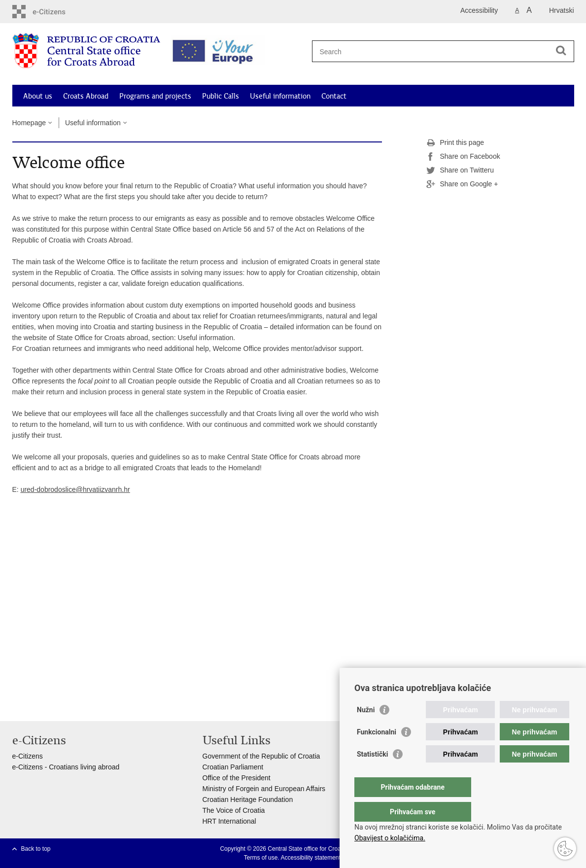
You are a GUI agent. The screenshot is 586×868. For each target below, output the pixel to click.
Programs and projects (155, 96)
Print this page (455, 143)
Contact (333, 96)
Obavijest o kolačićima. (389, 838)
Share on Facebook (463, 156)
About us (37, 96)
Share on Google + (462, 184)
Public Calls (220, 96)
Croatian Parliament (233, 767)
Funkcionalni (376, 752)
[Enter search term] (439, 51)
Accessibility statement (310, 857)
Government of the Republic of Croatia (261, 756)
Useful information (280, 96)
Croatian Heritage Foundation (248, 799)
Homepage (29, 123)
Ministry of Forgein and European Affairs (264, 789)
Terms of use (261, 857)
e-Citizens (27, 756)
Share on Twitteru (460, 170)
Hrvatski (561, 10)
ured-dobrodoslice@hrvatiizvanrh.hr (75, 489)
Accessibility (479, 10)
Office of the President (237, 778)
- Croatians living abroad (81, 767)
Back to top (36, 848)
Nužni (366, 729)
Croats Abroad (85, 96)
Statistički (372, 774)
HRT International (229, 821)
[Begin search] (561, 50)
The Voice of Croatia (234, 810)
